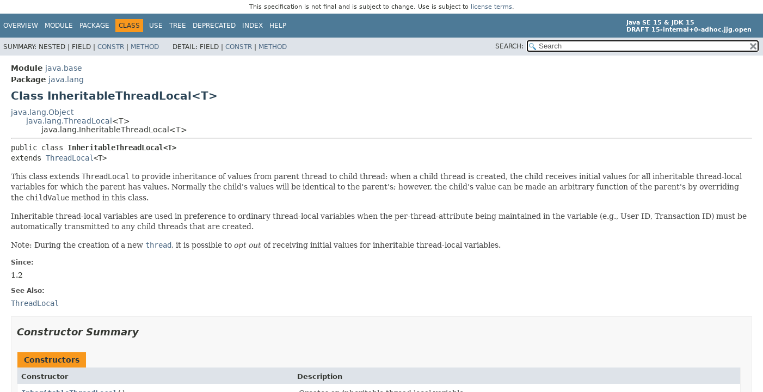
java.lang (66, 79)
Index (252, 25)
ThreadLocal (70, 158)
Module (59, 25)
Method (145, 47)
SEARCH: (509, 46)
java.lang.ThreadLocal (69, 121)
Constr (110, 47)
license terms (491, 6)
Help (277, 25)
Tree (177, 25)
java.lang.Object (42, 112)
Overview (20, 25)
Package (94, 25)
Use (156, 25)
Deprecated (214, 25)
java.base (63, 68)
